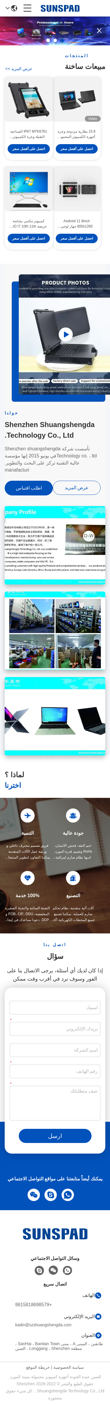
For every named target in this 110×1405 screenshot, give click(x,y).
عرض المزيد (18, 68)
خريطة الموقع (38, 1367)
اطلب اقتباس (29, 487)
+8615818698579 (33, 1304)
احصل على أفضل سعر (76, 150)
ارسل (55, 1136)
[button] (62, 40)
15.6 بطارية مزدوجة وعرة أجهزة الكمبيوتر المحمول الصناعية (76, 135)
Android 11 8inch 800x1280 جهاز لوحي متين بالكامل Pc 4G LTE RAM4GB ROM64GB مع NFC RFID (76, 225)
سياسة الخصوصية (68, 1367)
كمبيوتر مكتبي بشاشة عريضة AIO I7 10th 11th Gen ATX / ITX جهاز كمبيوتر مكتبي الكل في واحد (29, 225)
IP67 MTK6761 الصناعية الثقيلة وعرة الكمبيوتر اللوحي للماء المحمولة (28, 135)
